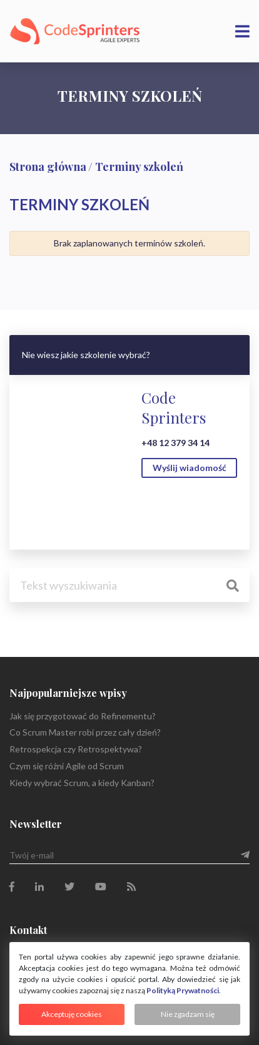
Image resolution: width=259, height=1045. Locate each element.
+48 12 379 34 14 (175, 442)
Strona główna (47, 166)
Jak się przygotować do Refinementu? (82, 716)
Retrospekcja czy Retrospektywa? (75, 749)
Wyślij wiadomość (189, 467)
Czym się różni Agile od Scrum (66, 766)
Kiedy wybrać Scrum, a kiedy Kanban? (82, 782)
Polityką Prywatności (182, 990)
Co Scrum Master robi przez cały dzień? (85, 732)
